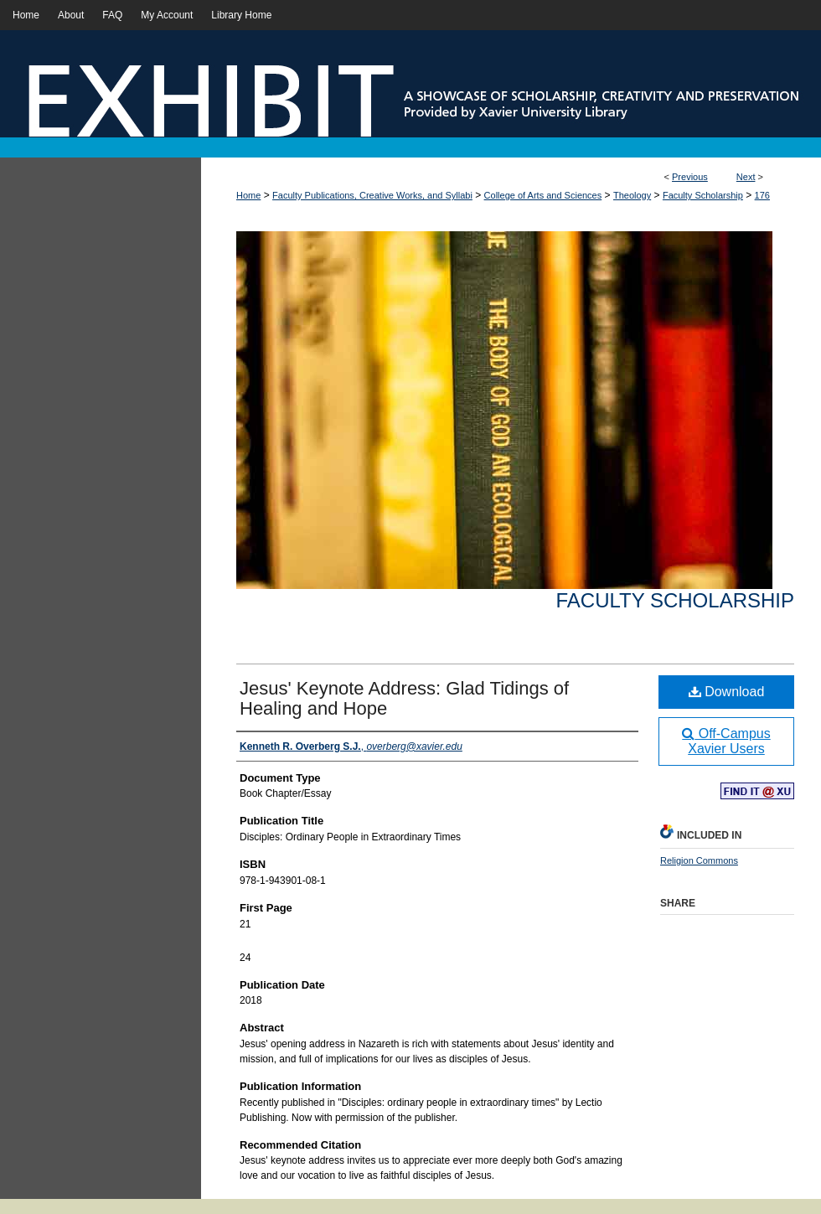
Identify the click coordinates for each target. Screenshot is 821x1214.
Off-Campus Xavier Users (726, 741)
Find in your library (757, 791)
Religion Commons (699, 860)
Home (248, 195)
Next (746, 177)
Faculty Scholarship (703, 195)
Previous (690, 177)
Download (727, 691)
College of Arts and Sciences (543, 195)
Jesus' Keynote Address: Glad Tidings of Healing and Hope (404, 698)
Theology (632, 195)
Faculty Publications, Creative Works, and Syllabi (372, 195)
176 (762, 195)
